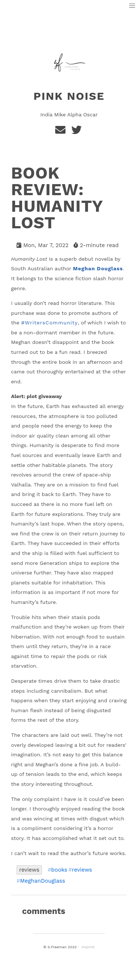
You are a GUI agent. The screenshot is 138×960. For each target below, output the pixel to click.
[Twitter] (77, 132)
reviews (29, 869)
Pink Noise (69, 95)
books (59, 870)
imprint (88, 947)
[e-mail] (61, 132)
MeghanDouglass (42, 881)
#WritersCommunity (49, 323)
